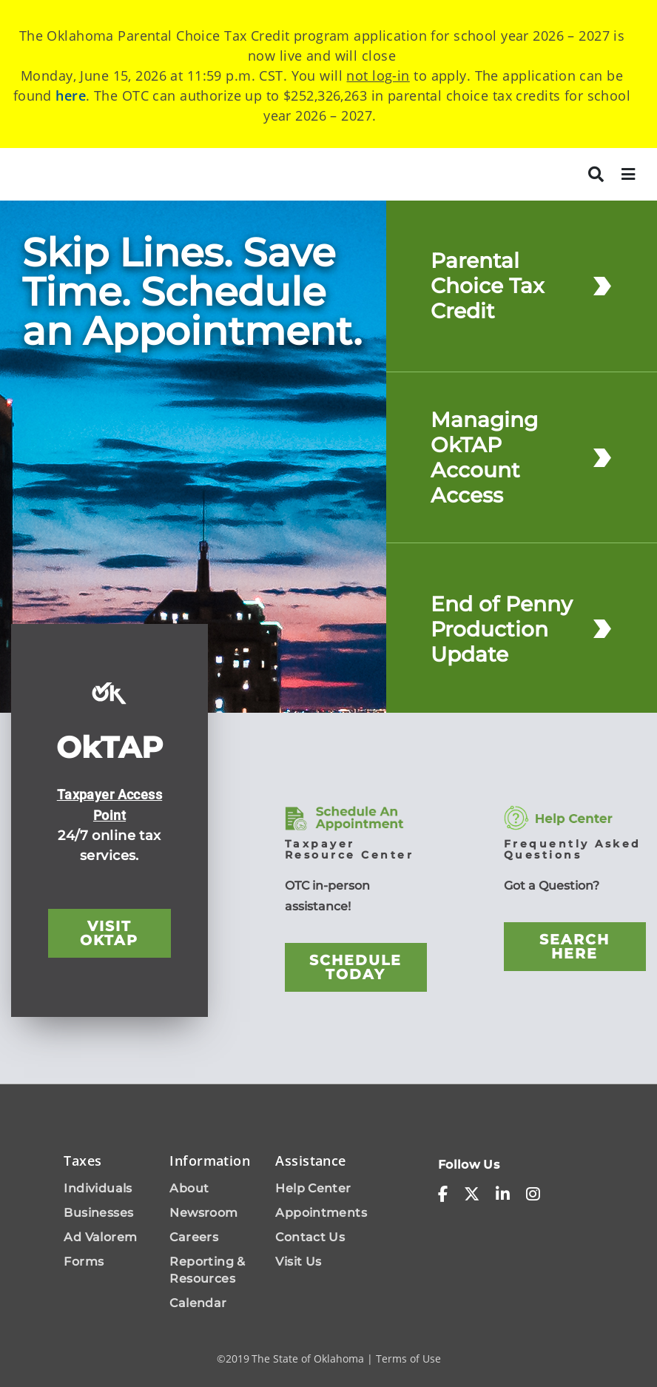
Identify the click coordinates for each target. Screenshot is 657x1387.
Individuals (98, 1188)
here (70, 95)
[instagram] (533, 1194)
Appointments (321, 1213)
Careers (193, 1237)
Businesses (98, 1213)
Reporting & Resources (207, 1270)
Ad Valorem (100, 1237)
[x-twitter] (471, 1194)
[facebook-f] (443, 1194)
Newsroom (203, 1213)
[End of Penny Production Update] (602, 628)
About (189, 1188)
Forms (84, 1262)
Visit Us (298, 1262)
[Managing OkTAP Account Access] (602, 457)
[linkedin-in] (503, 1194)
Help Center (313, 1188)
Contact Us (310, 1237)
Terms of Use (408, 1358)
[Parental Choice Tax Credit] (602, 286)
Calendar (197, 1303)
